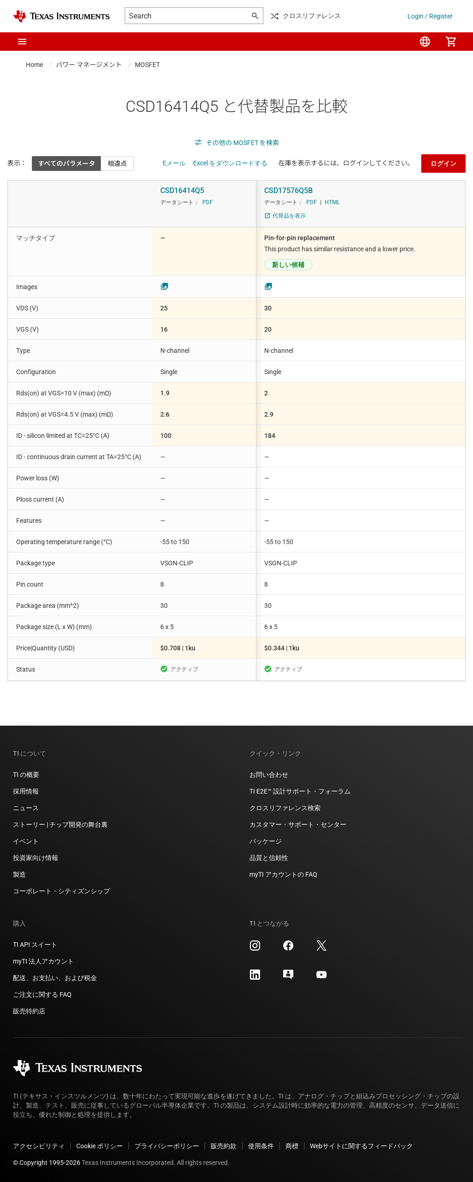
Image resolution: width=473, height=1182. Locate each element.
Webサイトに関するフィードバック (361, 1146)
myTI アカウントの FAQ (283, 874)
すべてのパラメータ (66, 163)
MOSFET (147, 64)
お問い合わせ (268, 774)
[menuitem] (425, 41)
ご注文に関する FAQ (42, 994)
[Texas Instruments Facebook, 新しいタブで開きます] (288, 948)
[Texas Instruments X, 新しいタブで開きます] (321, 948)
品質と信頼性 (268, 857)
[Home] (61, 16)
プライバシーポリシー (166, 1146)
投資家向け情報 (35, 857)
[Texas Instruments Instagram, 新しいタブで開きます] (255, 948)
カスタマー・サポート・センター (297, 824)
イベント (26, 841)
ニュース (26, 808)
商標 (291, 1146)
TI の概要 (26, 774)
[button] (22, 41)
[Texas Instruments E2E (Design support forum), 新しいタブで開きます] (288, 978)
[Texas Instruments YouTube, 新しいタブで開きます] (321, 978)
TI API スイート (35, 944)
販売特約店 (29, 1011)
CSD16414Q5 (182, 190)
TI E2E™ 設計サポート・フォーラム (300, 791)
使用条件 (261, 1146)
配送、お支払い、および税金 (55, 978)
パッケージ (265, 841)
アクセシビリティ (39, 1146)
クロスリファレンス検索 (285, 808)
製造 (19, 874)
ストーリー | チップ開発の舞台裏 (60, 824)
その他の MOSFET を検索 (236, 142)
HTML (332, 202)
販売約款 (223, 1146)
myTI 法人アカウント (43, 961)
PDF (207, 202)
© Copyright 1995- (46, 1162)
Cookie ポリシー (99, 1146)
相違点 (117, 163)
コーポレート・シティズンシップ (61, 891)
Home (34, 64)
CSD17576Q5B (288, 190)
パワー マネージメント (89, 64)
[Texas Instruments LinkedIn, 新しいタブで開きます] (255, 978)
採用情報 (26, 791)
